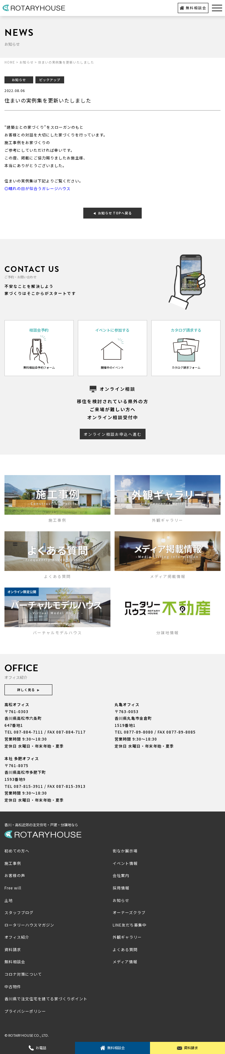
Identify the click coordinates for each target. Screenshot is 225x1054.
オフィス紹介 (16, 937)
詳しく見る (28, 689)
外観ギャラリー (127, 937)
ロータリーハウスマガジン (29, 924)
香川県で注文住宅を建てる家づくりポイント (45, 998)
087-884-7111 (28, 732)
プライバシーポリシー (25, 1011)
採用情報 (121, 887)
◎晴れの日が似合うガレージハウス (37, 188)
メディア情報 (125, 961)
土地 (8, 900)
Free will (12, 887)
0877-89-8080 (138, 732)
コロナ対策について (23, 974)
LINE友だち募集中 (129, 924)
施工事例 (12, 863)
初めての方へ (16, 850)
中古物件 (12, 986)
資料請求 (187, 1047)
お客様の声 (14, 875)
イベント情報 (125, 863)
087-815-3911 (28, 786)
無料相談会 (193, 7)
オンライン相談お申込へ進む (113, 434)
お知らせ (121, 900)
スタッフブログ (19, 912)
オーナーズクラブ (129, 912)
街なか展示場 (125, 850)
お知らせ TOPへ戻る (112, 213)
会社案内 (121, 875)
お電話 (37, 1047)
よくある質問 (125, 949)
